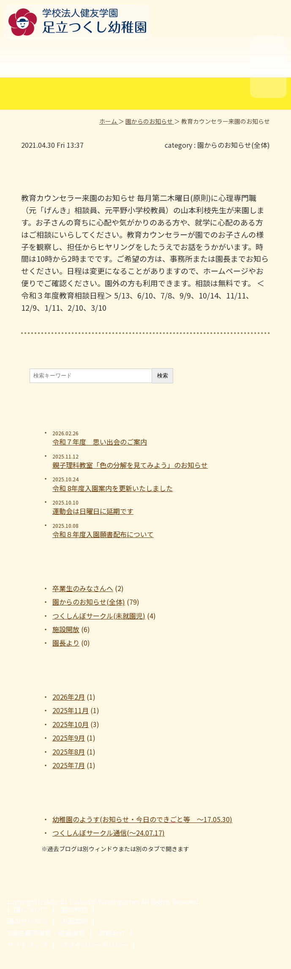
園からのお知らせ (149, 121)
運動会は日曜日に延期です (92, 511)
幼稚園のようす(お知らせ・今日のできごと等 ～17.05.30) (142, 819)
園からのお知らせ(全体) (233, 145)
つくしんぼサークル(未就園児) (98, 615)
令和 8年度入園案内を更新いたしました (112, 488)
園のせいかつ (27, 921)
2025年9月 (68, 737)
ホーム (108, 121)
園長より (65, 642)
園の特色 (74, 909)
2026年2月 (68, 696)
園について (31, 909)
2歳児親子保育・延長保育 (46, 933)
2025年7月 (68, 765)
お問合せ (111, 933)
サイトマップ (27, 944)
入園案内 (74, 921)
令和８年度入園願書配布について (103, 534)
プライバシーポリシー (94, 944)
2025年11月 (70, 710)
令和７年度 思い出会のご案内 (99, 441)
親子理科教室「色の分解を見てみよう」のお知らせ (130, 465)
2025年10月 (70, 724)
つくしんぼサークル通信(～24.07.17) (108, 832)
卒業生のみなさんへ (82, 588)
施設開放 (65, 629)
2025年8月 (68, 751)
